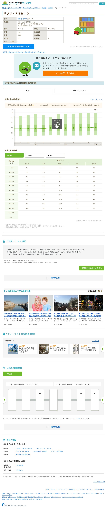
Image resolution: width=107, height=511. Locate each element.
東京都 (44, 8)
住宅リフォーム (12, 497)
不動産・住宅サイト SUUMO (11, 8)
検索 (103, 3)
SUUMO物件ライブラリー (31, 8)
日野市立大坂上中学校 (43, 448)
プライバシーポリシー (85, 489)
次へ (102, 400)
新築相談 (30, 497)
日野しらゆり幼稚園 (22, 451)
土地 (100, 493)
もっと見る (95, 341)
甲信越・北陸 (17, 499)
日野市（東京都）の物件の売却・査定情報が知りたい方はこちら (24, 52)
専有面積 (9, 155)
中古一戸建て (94, 493)
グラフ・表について (96, 99)
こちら (78, 418)
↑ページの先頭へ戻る (99, 481)
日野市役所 (19, 470)
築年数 (30, 155)
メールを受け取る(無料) (65, 73)
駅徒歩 (50, 155)
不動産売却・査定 (22, 497)
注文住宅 (4, 497)
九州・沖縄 (39, 499)
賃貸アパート (41, 493)
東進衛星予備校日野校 (23, 454)
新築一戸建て (86, 493)
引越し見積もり (38, 497)
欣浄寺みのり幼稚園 (40, 451)
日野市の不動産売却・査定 (18, 47)
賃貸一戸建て (50, 493)
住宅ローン (47, 497)
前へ (4, 400)
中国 (33, 499)
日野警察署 (19, 465)
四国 (30, 499)
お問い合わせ (99, 489)
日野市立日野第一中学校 (24, 448)
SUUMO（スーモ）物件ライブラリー (17, 3)
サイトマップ (62, 489)
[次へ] (102, 349)
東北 (8, 499)
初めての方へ (50, 489)
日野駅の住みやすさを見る (92, 268)
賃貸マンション (32, 493)
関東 (11, 499)
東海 (23, 499)
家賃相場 (57, 493)
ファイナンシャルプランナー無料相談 (72, 497)
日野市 (50, 8)
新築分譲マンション (66, 493)
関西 (26, 499)
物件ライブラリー (56, 497)
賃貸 (26, 493)
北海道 (4, 499)
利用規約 (72, 489)
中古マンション (77, 493)
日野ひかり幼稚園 (57, 451)
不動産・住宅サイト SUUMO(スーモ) (12, 493)
